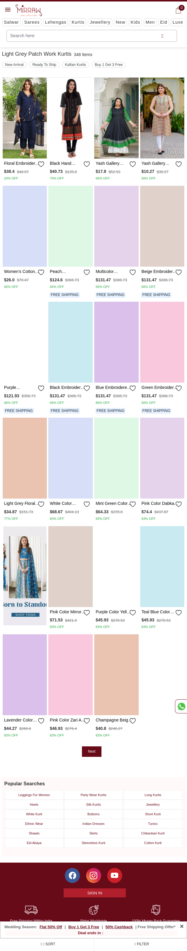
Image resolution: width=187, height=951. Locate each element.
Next (91, 751)
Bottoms (93, 814)
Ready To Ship (44, 65)
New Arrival (14, 65)
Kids (135, 22)
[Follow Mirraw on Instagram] (93, 875)
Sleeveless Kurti (93, 843)
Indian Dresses (93, 823)
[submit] (162, 35)
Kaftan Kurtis (75, 65)
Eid (163, 22)
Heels (34, 804)
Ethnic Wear (34, 823)
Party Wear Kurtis (94, 795)
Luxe (178, 22)
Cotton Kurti (152, 843)
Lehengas (55, 22)
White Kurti (34, 814)
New (120, 22)
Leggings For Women (34, 795)
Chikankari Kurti (153, 833)
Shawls (34, 833)
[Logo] (29, 10)
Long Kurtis (153, 795)
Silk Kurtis (93, 804)
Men (150, 22)
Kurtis (78, 22)
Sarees (32, 22)
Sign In (94, 893)
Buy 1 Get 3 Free (109, 65)
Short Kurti (153, 814)
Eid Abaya (34, 843)
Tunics (153, 823)
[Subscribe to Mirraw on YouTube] (114, 875)
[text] (78, 35)
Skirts (93, 833)
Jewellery (100, 22)
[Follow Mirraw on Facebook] (72, 875)
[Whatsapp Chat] (181, 706)
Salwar (11, 22)
